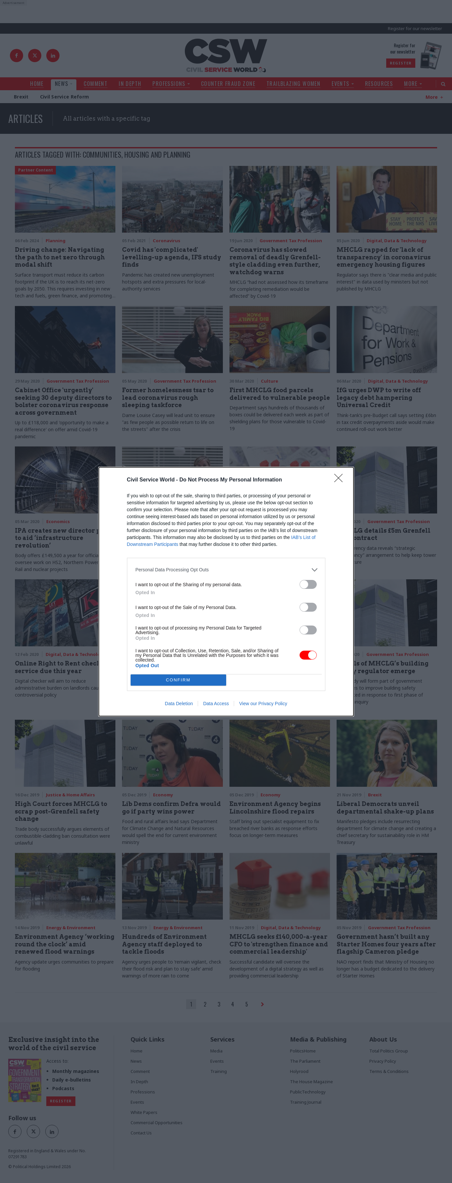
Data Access (216, 703)
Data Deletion (179, 703)
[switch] (308, 584)
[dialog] (226, 591)
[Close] (340, 480)
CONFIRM (178, 679)
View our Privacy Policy (263, 703)
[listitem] (226, 569)
